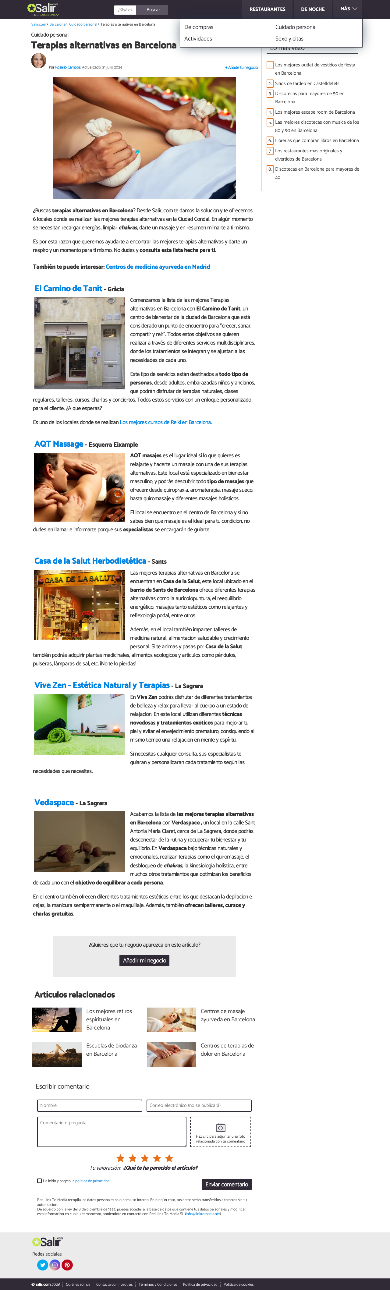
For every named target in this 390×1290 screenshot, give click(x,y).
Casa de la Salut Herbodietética (90, 561)
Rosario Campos (67, 67)
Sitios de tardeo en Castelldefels (307, 84)
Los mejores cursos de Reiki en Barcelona (165, 422)
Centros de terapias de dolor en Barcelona (227, 1050)
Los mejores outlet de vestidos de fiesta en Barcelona (315, 69)
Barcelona (47, 15)
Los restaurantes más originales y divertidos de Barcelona (308, 155)
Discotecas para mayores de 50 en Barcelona (309, 98)
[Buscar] (168, 10)
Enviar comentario (226, 1184)
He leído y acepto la (76, 1181)
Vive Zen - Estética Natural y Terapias (101, 686)
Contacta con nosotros (114, 1284)
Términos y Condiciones (158, 1284)
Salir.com (38, 24)
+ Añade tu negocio (241, 67)
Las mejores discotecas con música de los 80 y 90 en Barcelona (317, 126)
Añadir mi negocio (144, 961)
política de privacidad (92, 1181)
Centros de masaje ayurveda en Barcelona (228, 1016)
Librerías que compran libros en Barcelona (317, 140)
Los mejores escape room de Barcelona (315, 112)
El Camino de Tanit (68, 289)
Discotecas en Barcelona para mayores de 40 (317, 173)
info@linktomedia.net (203, 1214)
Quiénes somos (78, 1284)
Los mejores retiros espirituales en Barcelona (109, 1020)
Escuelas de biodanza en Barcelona (111, 1050)
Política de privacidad (200, 1284)
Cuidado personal (83, 24)
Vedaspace (54, 803)
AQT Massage (58, 444)
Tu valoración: (105, 1168)
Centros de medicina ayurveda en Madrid (158, 267)
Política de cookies (239, 1284)
